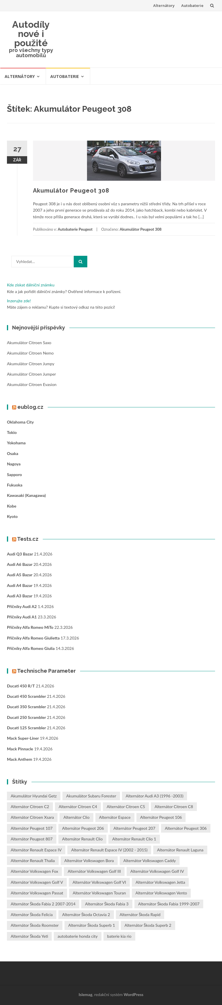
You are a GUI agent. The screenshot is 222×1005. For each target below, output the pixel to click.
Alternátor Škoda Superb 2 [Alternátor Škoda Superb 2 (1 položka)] (148, 925)
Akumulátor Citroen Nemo (30, 352)
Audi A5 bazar (19, 574)
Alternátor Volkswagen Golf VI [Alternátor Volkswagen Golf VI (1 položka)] (99, 882)
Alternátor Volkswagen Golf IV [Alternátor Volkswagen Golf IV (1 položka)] (157, 871)
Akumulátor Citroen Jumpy (30, 363)
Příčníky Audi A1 (22, 616)
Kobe (11, 506)
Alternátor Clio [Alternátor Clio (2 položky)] (76, 817)
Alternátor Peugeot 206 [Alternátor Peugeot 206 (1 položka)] (83, 828)
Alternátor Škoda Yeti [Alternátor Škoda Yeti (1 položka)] (29, 936)
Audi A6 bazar (19, 564)
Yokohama (16, 442)
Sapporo (14, 474)
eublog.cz (30, 407)
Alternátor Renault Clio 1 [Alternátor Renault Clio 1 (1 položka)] (134, 838)
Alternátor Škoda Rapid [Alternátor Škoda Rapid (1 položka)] (140, 914)
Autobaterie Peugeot (75, 229)
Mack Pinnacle (20, 748)
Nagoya (14, 463)
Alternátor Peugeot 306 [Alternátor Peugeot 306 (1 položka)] (186, 828)
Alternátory (164, 5)
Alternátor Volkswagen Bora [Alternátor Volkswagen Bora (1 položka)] (89, 860)
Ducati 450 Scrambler (26, 696)
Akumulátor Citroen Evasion (31, 384)
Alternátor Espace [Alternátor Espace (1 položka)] (115, 817)
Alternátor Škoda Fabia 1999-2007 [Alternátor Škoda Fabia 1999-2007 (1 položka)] (169, 903)
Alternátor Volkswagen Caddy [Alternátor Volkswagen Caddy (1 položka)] (149, 860)
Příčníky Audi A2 (22, 606)
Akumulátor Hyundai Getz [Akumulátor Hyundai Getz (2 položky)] (34, 795)
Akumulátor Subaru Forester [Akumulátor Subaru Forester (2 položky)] (91, 795)
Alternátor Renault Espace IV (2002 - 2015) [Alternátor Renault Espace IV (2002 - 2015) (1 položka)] (109, 849)
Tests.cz (27, 539)
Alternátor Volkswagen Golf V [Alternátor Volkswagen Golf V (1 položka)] (37, 882)
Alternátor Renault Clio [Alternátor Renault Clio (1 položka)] (82, 838)
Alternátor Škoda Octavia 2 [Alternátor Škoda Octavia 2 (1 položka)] (86, 914)
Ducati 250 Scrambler (26, 717)
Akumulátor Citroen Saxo (29, 342)
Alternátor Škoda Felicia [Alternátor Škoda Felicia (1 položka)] (32, 914)
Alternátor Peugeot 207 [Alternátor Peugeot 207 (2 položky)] (135, 828)
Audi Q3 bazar (20, 553)
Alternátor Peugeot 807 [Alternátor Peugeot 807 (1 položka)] (32, 838)
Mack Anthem (19, 759)
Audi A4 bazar (19, 585)
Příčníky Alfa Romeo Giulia (31, 648)
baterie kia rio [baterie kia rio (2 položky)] (119, 936)
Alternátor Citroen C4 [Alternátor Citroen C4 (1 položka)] (78, 806)
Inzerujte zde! (19, 300)
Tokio (12, 432)
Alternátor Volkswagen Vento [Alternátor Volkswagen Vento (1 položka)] (161, 892)
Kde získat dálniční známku (30, 284)
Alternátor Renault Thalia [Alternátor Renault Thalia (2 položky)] (33, 860)
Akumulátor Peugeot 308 (71, 190)
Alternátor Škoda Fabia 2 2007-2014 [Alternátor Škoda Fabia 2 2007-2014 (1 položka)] (43, 903)
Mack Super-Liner (23, 738)
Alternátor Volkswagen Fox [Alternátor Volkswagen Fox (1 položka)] (34, 871)
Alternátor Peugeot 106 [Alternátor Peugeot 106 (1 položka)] (161, 817)
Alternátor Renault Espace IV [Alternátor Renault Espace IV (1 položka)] (36, 849)
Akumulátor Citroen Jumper (31, 374)
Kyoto (12, 516)
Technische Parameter (46, 671)
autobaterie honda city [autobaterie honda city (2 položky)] (77, 936)
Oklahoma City (20, 421)
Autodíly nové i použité (31, 33)
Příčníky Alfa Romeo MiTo (30, 627)
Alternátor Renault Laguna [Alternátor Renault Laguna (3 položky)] (180, 849)
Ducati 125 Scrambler (26, 727)
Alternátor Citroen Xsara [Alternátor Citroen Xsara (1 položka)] (32, 817)
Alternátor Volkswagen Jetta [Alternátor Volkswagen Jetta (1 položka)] (160, 882)
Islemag (85, 994)
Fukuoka (14, 484)
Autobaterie (192, 5)
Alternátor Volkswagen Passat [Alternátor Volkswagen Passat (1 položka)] (37, 892)
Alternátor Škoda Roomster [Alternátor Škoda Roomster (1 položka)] (35, 925)
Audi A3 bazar (19, 595)
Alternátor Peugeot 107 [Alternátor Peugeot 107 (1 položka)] (32, 828)
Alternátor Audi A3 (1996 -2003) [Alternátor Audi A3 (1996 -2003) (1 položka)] (155, 795)
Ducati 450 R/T (21, 685)
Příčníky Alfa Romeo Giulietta (33, 637)
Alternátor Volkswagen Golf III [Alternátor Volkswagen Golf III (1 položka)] (94, 871)
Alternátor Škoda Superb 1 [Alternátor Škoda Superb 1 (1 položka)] (91, 925)
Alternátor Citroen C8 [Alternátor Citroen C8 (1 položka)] (174, 806)
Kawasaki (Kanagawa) (26, 495)
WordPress (133, 994)
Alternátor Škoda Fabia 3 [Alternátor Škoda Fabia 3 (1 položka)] (106, 903)
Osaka (12, 453)
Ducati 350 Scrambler (26, 706)
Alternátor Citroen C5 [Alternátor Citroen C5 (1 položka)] (126, 806)
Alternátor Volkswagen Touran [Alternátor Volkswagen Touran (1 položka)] (99, 892)
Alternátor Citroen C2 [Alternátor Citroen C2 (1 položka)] (30, 806)
